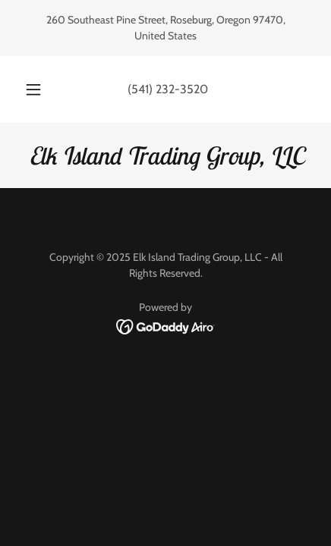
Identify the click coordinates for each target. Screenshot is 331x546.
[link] (165, 155)
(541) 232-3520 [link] (168, 89)
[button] (33, 89)
